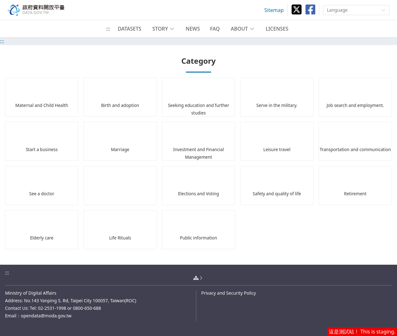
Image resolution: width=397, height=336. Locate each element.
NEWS (193, 28)
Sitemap (274, 10)
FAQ (215, 28)
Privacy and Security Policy (228, 293)
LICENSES (277, 28)
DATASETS (129, 28)
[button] (163, 28)
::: (108, 28)
